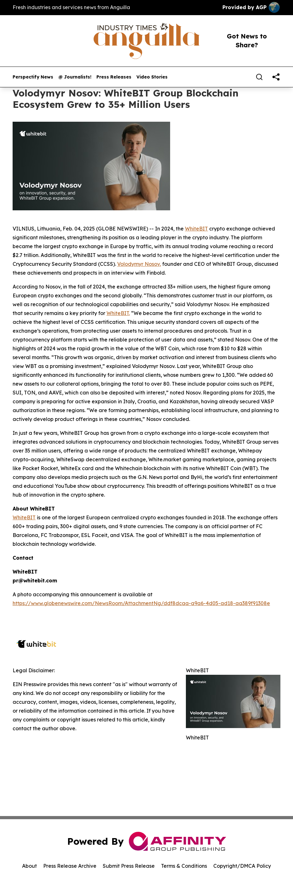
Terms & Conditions (184, 866)
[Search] (259, 77)
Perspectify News (33, 77)
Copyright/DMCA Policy (242, 866)
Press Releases (113, 77)
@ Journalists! (74, 77)
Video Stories (152, 77)
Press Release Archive (69, 866)
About (29, 866)
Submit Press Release (129, 866)
